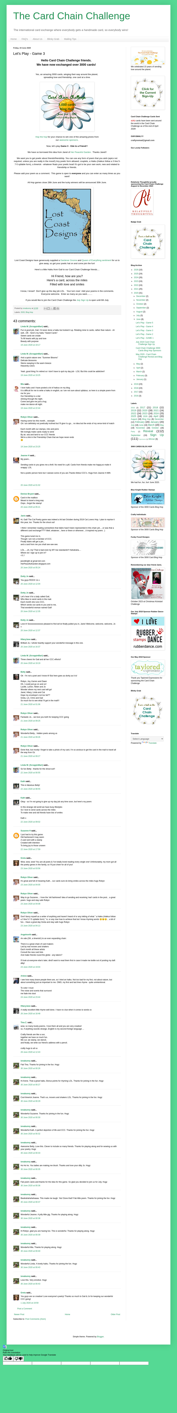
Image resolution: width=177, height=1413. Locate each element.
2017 (136, 392)
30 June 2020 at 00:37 (30, 1202)
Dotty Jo (25, 576)
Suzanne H (26, 831)
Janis (23, 516)
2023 (136, 281)
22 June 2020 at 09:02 (30, 822)
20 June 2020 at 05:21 (30, 507)
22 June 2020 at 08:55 (30, 789)
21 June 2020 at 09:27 (30, 756)
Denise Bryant (27, 494)
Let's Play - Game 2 (144, 334)
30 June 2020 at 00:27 (30, 1085)
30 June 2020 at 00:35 (30, 1169)
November (141, 300)
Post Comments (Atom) (35, 1319)
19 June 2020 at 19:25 (30, 375)
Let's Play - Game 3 (144, 330)
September (141, 308)
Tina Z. (24, 1022)
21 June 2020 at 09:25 (30, 721)
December (141, 296)
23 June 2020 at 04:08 (30, 904)
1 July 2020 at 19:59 (29, 1303)
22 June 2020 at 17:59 (30, 849)
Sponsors (142, 439)
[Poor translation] (18, 1358)
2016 (136, 396)
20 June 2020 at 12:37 (30, 630)
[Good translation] (8, 1358)
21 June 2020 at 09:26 (30, 737)
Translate (149, 743)
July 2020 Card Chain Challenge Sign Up (145, 343)
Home (14, 39)
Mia (22, 384)
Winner (152, 439)
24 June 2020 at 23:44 (30, 997)
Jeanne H (25, 455)
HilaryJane (26, 639)
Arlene (24, 976)
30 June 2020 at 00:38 (30, 1218)
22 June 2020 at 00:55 (30, 773)
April (138, 368)
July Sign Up (82, 300)
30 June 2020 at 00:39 (30, 1235)
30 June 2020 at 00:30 (30, 1117)
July (138, 315)
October (140, 304)
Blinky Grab (53, 39)
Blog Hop (29, 312)
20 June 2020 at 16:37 (30, 647)
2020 (23, 312)
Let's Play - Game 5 (144, 323)
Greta (23, 858)
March (139, 371)
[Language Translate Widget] (147, 738)
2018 (136, 388)
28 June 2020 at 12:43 (30, 1052)
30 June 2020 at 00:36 (30, 1185)
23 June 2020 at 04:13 (30, 926)
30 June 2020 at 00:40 (30, 1251)
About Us (37, 39)
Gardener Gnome (68, 260)
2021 (136, 289)
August (139, 312)
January (140, 379)
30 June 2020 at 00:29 (30, 1101)
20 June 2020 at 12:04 (30, 584)
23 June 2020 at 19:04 (30, 967)
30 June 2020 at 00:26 (30, 1068)
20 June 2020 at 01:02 (30, 485)
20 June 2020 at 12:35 (30, 611)
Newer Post (19, 1314)
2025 (136, 274)
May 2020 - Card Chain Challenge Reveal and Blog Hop (149, 356)
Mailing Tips (70, 39)
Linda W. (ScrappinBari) (32, 326)
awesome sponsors (68, 140)
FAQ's (25, 39)
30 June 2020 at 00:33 (30, 1153)
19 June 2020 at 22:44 (30, 408)
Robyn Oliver (27, 417)
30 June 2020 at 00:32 (30, 1134)
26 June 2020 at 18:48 (30, 1013)
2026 (136, 270)
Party (133, 431)
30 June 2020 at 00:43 (30, 1267)
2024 (136, 277)
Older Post (115, 1314)
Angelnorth (26, 934)
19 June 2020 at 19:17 (30, 345)
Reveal (148, 431)
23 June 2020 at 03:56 (30, 868)
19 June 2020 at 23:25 (30, 446)
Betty (23, 672)
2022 (136, 285)
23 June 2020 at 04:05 (30, 885)
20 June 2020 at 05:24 (30, 567)
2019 (136, 384)
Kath (23, 781)
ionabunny (26, 1061)
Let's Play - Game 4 (144, 326)
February (140, 375)
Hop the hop (41, 137)
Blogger (100, 1336)
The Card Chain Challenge (71, 15)
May (138, 364)
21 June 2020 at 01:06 (30, 704)
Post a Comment (24, 1309)
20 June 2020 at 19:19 (30, 663)
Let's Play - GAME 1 (145, 338)
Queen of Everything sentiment (96, 260)
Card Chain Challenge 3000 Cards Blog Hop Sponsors (148, 349)
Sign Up (157, 435)
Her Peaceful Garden (81, 152)
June (138, 319)
